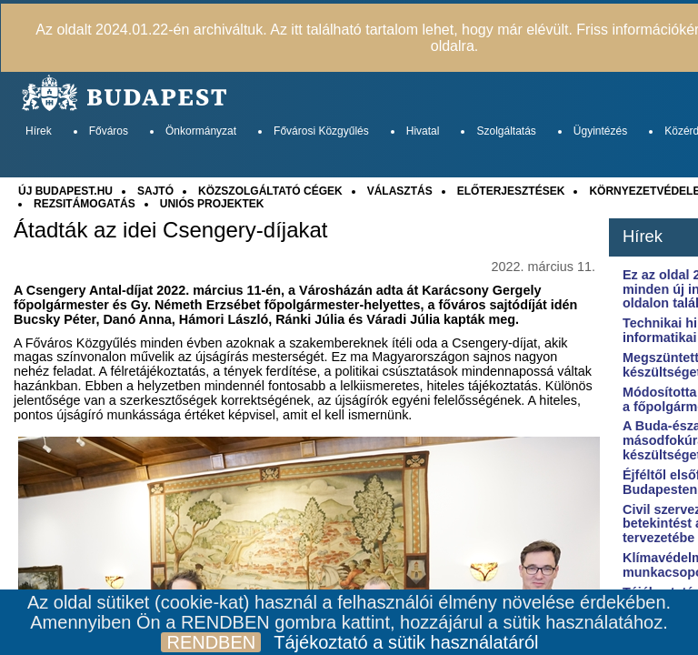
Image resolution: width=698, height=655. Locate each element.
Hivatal (423, 131)
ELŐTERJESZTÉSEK (511, 191)
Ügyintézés (600, 131)
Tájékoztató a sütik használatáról (406, 642)
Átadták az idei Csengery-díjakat (171, 230)
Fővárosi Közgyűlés (321, 131)
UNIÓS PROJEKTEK (212, 203)
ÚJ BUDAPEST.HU (65, 191)
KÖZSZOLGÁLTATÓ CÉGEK (270, 191)
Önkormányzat (200, 131)
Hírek (38, 131)
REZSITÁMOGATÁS (84, 203)
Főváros (108, 131)
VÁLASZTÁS (400, 191)
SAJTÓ (155, 191)
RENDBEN (210, 642)
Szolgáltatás (505, 131)
